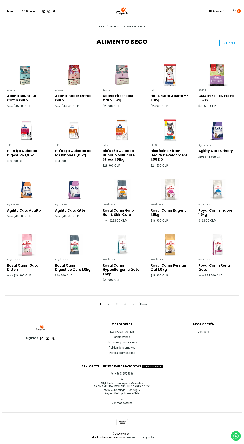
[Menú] (8, 11)
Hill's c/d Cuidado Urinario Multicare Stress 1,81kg (119, 159)
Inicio (102, 26)
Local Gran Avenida (122, 331)
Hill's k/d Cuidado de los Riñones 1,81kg (73, 156)
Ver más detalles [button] (122, 400)
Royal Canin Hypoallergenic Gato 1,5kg (121, 273)
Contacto (203, 331)
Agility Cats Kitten (71, 214)
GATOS (114, 26)
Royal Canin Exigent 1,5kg (168, 216)
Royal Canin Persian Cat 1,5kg (168, 271)
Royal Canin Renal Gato (214, 271)
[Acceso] (217, 11)
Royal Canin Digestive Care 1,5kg (73, 271)
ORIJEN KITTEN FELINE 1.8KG (216, 98)
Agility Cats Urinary (215, 154)
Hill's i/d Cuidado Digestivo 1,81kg (22, 156)
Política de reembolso (122, 347)
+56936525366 (122, 373)
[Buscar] (28, 11)
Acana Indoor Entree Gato (73, 98)
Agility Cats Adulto (24, 214)
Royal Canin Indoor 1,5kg (215, 216)
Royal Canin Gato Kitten (22, 271)
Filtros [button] (229, 43)
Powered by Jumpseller (140, 437)
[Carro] (237, 11)
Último (143, 304)
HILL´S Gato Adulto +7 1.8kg (169, 98)
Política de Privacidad (122, 352)
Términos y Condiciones (122, 342)
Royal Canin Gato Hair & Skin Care (118, 216)
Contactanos (122, 337)
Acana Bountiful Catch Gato (21, 98)
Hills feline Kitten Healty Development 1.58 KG (169, 159)
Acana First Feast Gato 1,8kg (118, 98)
